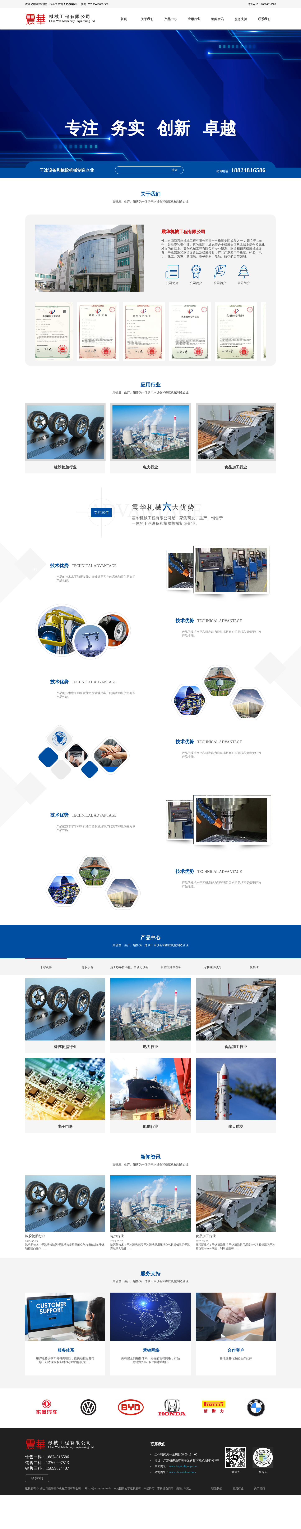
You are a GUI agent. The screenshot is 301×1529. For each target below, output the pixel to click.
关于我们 (147, 19)
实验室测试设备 (171, 982)
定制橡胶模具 (212, 982)
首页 (124, 19)
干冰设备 (46, 982)
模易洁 (254, 982)
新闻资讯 (217, 19)
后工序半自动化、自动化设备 (129, 982)
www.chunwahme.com (182, 1506)
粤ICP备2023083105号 (98, 1522)
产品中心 (170, 19)
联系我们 (264, 19)
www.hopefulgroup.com (183, 1500)
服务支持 (241, 19)
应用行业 (194, 19)
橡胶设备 (87, 982)
